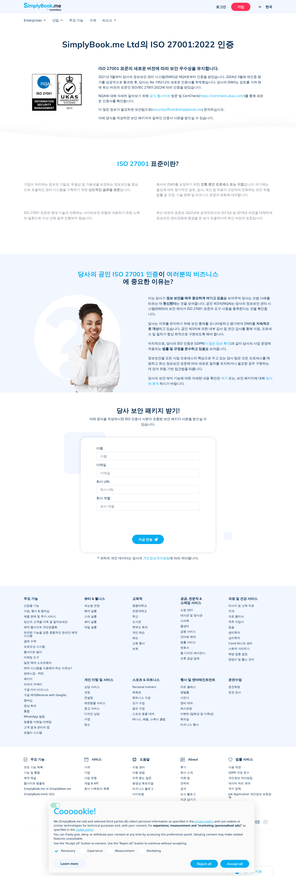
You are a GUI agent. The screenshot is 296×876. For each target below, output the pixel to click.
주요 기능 (76, 20)
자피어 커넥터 (33, 684)
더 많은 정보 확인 (217, 343)
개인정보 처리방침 (240, 778)
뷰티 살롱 (90, 622)
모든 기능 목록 (33, 767)
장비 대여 (186, 703)
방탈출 (184, 692)
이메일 (101, 465)
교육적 (137, 599)
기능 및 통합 (32, 772)
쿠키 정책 (234, 789)
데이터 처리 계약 (239, 783)
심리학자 (234, 638)
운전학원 (234, 687)
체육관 (136, 692)
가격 (92, 20)
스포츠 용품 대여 (143, 714)
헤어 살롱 (90, 611)
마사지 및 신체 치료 (241, 606)
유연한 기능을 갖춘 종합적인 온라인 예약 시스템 (50, 634)
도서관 (136, 622)
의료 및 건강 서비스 (242, 599)
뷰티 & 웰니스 (94, 599)
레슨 (135, 638)
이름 (99, 448)
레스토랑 (186, 708)
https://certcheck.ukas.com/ (222, 95)
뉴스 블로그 (188, 794)
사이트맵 (138, 794)
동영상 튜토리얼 (142, 783)
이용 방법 (138, 772)
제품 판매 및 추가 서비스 (40, 616)
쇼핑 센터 (186, 610)
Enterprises (35, 20)
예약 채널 (30, 778)
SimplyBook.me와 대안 (39, 794)
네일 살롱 (90, 627)
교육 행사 (138, 643)
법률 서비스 (188, 642)
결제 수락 (30, 641)
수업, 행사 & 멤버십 (37, 611)
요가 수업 (138, 703)
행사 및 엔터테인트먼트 (197, 680)
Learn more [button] (69, 864)
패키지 (28, 679)
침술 (231, 627)
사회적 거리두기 (239, 649)
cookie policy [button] (84, 830)
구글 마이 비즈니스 (36, 689)
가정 (87, 719)
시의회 (184, 621)
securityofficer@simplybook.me (177, 109)
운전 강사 (234, 692)
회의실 (184, 719)
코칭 (87, 692)
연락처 (184, 783)
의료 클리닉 (236, 616)
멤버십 (28, 700)
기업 (87, 772)
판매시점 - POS (34, 673)
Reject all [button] (204, 864)
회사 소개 (186, 772)
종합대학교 (139, 606)
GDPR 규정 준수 (238, 772)
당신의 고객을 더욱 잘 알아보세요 (46, 622)
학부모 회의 (140, 627)
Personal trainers (144, 687)
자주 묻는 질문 (141, 778)
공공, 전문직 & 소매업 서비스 (191, 601)
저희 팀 (185, 778)
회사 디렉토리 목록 (96, 789)
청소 (87, 724)
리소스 (109, 20)
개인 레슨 (138, 632)
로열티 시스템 (33, 733)
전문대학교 (139, 611)
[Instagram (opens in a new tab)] (267, 822)
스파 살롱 (90, 616)
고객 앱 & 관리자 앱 (37, 727)
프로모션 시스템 (34, 646)
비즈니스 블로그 (142, 789)
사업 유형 (90, 778)
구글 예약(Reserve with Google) (45, 695)
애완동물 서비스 (94, 703)
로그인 (221, 7)
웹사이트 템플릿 (34, 783)
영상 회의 (30, 706)
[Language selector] (263, 7)
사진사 (184, 698)
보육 (135, 649)
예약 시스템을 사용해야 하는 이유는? (48, 668)
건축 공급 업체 (189, 658)
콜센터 (184, 626)
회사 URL (103, 481)
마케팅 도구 (31, 657)
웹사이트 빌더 (33, 652)
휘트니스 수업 (141, 698)
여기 (224, 378)
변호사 (184, 648)
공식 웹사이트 (160, 95)
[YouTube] (259, 822)
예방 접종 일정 (238, 654)
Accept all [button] (235, 864)
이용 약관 (234, 767)
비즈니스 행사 (189, 724)
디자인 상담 (92, 714)
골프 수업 (138, 708)
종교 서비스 (92, 708)
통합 (27, 711)
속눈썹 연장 (92, 606)
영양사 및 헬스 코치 (241, 659)
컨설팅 (88, 698)
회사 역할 (103, 498)
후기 (183, 767)
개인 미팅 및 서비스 (98, 680)
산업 (57, 20)
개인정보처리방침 (156, 558)
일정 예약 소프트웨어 (38, 663)
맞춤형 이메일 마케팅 (38, 722)
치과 (231, 611)
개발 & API (91, 783)
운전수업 (235, 680)
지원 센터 (138, 767)
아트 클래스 (188, 687)
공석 (183, 789)
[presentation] (127, 520)
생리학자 (234, 632)
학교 (135, 616)
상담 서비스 (92, 687)
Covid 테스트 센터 (240, 643)
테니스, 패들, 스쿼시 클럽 (149, 719)
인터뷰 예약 (188, 637)
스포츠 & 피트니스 (145, 680)
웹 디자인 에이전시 (192, 653)
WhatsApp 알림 (34, 716)
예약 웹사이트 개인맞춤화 (40, 627)
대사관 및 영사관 (191, 615)
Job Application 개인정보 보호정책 (249, 795)
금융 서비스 (188, 631)
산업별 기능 (31, 606)
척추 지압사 (236, 622)
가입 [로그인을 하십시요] (241, 7)
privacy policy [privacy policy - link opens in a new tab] (204, 821)
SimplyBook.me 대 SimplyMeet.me (47, 789)
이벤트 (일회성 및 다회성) (197, 714)
